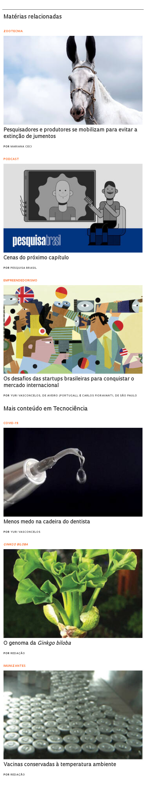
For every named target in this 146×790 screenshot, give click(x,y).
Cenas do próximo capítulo (36, 258)
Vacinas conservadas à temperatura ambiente (60, 765)
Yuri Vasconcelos (25, 532)
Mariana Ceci (21, 146)
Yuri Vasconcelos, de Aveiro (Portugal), (45, 396)
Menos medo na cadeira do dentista (47, 522)
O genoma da (37, 643)
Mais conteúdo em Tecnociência (46, 409)
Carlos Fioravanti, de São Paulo (109, 396)
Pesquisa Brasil (24, 268)
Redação (18, 653)
